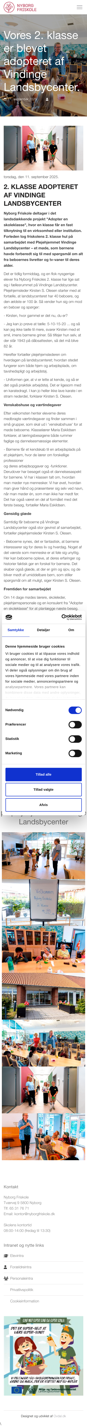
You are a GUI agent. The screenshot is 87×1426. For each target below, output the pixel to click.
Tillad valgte (43, 789)
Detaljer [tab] (43, 630)
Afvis (43, 805)
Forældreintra (17, 1267)
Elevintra (14, 1255)
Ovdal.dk (60, 1416)
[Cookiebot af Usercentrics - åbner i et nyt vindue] (62, 617)
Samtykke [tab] (15, 630)
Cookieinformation (21, 1301)
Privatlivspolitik (18, 1290)
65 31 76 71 (19, 1208)
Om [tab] (71, 630)
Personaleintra (18, 1278)
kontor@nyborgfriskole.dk (34, 1214)
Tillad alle (43, 774)
